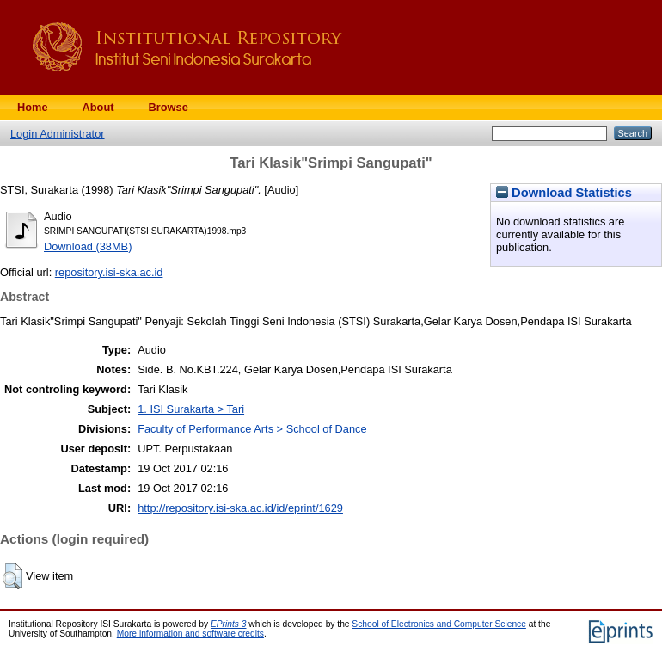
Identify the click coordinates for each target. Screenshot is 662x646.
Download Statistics (564, 193)
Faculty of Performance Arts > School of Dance (252, 428)
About (98, 107)
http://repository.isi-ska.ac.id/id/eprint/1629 (240, 507)
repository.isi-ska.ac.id (109, 272)
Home (32, 107)
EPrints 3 (229, 624)
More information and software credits (190, 633)
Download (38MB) (88, 246)
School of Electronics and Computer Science (439, 624)
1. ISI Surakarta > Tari (191, 409)
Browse (168, 107)
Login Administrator (57, 133)
